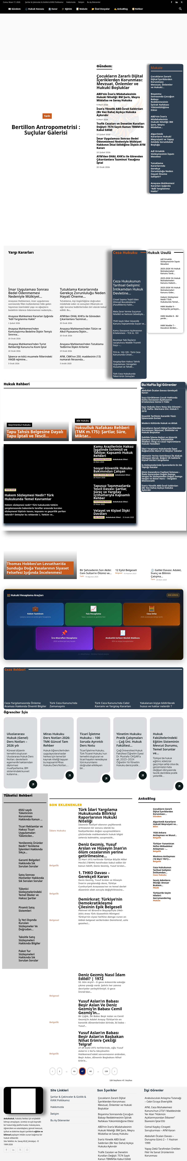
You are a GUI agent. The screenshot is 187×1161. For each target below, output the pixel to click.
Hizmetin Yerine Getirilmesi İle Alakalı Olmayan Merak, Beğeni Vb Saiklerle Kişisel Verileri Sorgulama (162, 458)
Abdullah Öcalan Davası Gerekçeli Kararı (159, 391)
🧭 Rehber (137, 8)
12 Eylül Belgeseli (126, 570)
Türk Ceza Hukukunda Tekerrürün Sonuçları (124, 375)
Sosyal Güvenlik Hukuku (103, 475)
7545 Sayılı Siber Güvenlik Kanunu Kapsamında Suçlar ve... (129, 322)
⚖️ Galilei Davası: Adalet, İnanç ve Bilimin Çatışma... (166, 573)
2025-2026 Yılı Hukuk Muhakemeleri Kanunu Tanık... (170, 271)
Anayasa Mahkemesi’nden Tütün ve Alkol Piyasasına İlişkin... (80, 330)
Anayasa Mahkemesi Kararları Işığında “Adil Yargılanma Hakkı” (162, 187)
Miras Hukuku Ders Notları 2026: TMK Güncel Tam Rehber (56, 740)
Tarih (47, 116)
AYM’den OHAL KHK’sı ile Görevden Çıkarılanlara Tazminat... (80, 317)
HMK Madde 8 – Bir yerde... (169, 317)
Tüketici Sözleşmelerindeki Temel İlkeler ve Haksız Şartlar (30, 893)
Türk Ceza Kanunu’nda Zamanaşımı (63, 704)
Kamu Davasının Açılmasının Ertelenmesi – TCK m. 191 (127, 332)
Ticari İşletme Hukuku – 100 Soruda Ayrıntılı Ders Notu (91, 740)
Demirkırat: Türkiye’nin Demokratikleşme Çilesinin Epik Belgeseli (100, 902)
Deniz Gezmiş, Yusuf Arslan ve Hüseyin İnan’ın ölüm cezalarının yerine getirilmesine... (102, 850)
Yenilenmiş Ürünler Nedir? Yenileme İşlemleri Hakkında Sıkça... (31, 847)
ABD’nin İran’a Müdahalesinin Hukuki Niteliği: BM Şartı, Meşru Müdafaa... (162, 122)
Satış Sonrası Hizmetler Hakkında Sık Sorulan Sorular (31, 878)
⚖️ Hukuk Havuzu (34, 8)
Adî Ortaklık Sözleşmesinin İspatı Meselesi (162, 154)
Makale (156, 901)
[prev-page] (52, 1071)
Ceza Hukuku (159, 875)
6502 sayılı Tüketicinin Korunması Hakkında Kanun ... (30, 814)
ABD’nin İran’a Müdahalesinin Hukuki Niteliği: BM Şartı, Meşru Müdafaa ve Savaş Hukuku (118, 97)
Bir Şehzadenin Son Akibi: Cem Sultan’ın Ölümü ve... (96, 571)
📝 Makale (82, 8)
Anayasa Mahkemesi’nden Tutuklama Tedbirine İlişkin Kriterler (81, 345)
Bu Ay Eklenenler (93, 2)
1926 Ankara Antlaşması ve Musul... (165, 834)
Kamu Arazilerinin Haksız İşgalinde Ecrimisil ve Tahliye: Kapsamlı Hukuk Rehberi (114, 451)
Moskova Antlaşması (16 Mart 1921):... (164, 857)
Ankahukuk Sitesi (120, 459)
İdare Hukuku (57, 830)
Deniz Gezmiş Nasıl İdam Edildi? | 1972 (101, 976)
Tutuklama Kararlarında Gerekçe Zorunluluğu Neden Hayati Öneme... (82, 293)
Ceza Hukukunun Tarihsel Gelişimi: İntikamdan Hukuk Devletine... (128, 287)
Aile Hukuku (82, 420)
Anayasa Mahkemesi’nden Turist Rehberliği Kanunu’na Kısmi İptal (27, 345)
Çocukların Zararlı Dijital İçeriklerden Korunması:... (163, 811)
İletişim (81, 2)
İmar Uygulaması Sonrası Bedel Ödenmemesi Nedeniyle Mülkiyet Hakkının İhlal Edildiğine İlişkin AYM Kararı (121, 143)
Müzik (156, 888)
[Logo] (4, 9)
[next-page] (114, 1071)
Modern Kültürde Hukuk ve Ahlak (159, 423)
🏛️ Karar (53, 8)
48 (90, 1071)
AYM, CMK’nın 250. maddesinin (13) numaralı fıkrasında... (80, 358)
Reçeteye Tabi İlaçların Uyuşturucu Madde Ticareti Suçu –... (127, 342)
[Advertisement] (93, 36)
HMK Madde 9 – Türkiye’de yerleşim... (170, 307)
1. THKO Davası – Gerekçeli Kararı (94, 874)
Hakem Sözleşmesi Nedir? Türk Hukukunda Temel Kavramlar (29, 497)
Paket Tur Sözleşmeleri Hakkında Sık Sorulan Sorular (28, 955)
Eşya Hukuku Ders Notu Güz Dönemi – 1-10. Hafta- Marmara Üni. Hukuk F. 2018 (162, 409)
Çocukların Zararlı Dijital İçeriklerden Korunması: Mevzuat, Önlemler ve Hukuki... (162, 82)
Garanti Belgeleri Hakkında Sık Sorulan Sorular (29, 863)
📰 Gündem (14, 8)
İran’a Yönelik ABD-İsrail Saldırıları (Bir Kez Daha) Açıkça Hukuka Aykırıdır (120, 112)
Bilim (155, 827)
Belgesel (118, 573)
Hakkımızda (70, 2)
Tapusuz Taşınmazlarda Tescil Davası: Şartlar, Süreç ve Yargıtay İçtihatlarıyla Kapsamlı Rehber (112, 492)
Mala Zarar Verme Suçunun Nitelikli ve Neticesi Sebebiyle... (129, 313)
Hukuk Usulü (10, 490)
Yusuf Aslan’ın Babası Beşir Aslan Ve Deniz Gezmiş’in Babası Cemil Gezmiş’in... (100, 1006)
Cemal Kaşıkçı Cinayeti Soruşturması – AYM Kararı (160, 1128)
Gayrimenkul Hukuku (19, 424)
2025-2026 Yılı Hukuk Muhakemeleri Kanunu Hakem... (170, 280)
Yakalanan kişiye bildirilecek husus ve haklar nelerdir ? (157, 704)
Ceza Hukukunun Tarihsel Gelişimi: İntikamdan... (162, 870)
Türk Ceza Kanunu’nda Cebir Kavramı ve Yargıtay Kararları (113, 704)
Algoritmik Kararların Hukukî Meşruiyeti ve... (165, 823)
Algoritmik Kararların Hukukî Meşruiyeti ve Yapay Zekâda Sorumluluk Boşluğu (162, 139)
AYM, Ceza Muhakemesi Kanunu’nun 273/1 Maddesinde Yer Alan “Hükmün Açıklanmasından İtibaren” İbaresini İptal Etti (163, 1114)
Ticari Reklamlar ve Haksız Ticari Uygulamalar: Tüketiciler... (31, 831)
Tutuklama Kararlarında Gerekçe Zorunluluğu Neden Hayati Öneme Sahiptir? (162, 170)
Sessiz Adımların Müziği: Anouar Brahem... (161, 883)
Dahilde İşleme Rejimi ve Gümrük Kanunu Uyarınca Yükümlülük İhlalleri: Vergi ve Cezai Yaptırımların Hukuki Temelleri (161, 440)
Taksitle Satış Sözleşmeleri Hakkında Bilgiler (29, 940)
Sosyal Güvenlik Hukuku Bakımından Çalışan (113, 469)
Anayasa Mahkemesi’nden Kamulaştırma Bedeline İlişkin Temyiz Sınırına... (30, 331)
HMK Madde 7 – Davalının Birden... (169, 326)
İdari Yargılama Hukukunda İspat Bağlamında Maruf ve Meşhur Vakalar (162, 449)
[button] (180, 9)
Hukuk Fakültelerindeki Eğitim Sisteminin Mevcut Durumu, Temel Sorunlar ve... (166, 743)
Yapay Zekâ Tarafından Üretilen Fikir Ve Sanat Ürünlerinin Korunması (162, 1152)
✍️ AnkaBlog (121, 8)
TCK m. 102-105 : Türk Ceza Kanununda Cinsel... (126, 353)
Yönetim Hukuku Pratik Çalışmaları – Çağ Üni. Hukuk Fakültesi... (129, 740)
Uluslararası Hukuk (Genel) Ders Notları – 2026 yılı (17, 740)
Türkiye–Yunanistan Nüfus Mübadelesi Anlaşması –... (163, 846)
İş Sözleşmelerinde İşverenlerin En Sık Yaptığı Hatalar (162, 466)
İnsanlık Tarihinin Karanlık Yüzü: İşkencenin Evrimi (159, 417)
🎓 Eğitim (67, 8)
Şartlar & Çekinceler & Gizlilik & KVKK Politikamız (44, 2)
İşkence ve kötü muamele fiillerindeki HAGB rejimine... (30, 358)
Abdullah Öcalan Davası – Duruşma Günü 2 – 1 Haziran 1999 (161, 1139)
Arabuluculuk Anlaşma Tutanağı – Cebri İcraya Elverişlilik (163, 1099)
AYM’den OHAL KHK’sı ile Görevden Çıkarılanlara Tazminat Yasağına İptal (120, 159)
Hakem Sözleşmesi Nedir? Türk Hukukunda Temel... (169, 299)
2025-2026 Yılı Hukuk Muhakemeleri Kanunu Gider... (170, 290)
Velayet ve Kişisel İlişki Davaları (112, 512)
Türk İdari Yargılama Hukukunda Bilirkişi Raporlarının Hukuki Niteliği (97, 815)
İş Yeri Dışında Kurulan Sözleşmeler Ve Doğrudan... (28, 924)
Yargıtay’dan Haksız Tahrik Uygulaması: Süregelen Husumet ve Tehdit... (126, 364)
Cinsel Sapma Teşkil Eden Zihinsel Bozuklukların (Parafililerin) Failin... (126, 302)
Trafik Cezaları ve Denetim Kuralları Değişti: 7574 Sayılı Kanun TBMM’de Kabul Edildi (120, 127)
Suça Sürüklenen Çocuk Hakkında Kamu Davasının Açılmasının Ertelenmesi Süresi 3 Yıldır (159, 399)
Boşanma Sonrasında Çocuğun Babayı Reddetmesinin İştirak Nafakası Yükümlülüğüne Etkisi (162, 101)
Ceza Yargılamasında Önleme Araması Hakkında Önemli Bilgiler (25, 704)
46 (74, 1071)
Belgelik (54, 865)
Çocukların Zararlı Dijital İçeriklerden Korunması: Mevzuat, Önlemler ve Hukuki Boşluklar (120, 81)
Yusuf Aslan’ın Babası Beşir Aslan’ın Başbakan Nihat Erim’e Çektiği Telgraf (101, 1038)
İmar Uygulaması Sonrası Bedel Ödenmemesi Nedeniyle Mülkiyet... (28, 293)
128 (106, 1071)
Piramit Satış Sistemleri (27, 909)
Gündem (157, 816)
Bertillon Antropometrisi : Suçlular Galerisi (46, 129)
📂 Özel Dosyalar (101, 8)
